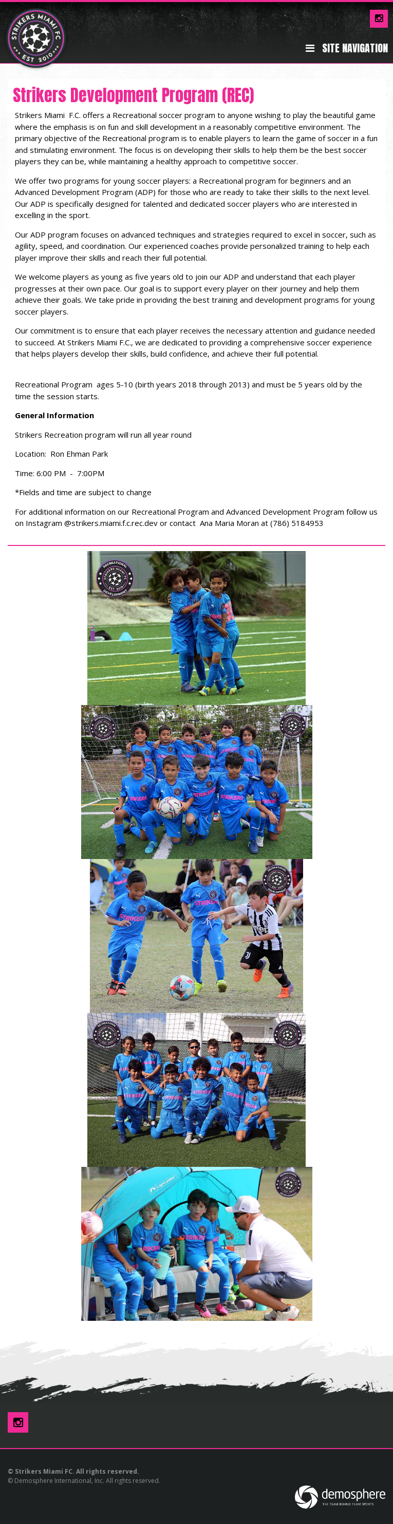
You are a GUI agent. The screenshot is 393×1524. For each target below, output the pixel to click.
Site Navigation (347, 48)
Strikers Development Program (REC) (133, 95)
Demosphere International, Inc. (59, 1480)
